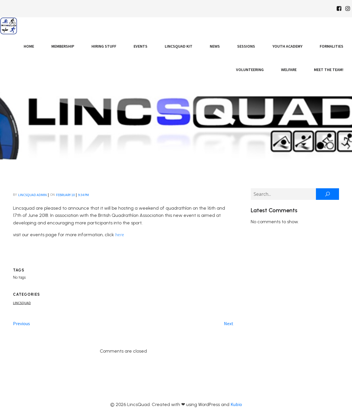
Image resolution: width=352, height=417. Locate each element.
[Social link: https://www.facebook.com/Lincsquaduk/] (339, 8)
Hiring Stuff (103, 46)
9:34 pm (83, 195)
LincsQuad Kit (178, 46)
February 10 (65, 195)
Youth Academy (287, 46)
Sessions (246, 46)
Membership (62, 46)
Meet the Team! (328, 69)
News (215, 46)
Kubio (236, 404)
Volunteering (250, 69)
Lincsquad (22, 303)
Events (140, 46)
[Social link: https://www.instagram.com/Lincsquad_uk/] (347, 8)
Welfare (289, 69)
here (119, 234)
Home (29, 46)
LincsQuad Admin (32, 195)
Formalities (331, 46)
